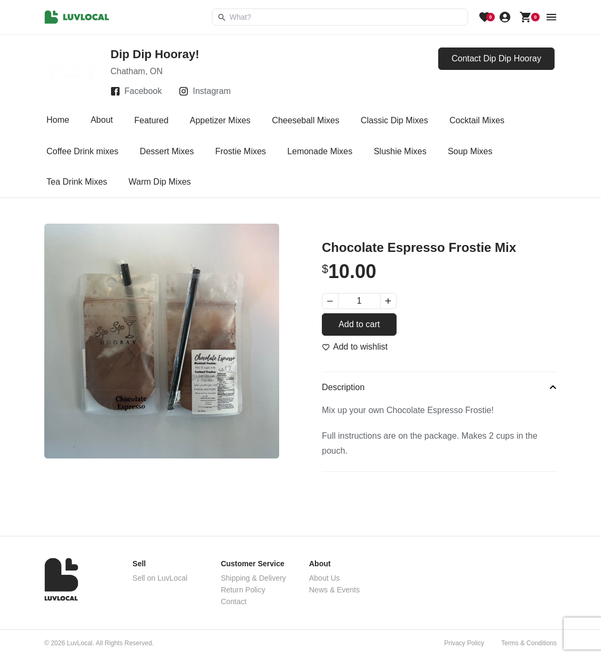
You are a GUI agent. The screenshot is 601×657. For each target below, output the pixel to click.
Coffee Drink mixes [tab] (82, 151)
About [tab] (102, 120)
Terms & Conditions (529, 643)
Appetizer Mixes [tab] (220, 120)
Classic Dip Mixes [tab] (394, 120)
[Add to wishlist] (355, 347)
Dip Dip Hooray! (154, 54)
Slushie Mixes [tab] (400, 151)
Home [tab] (57, 120)
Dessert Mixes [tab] (167, 151)
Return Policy (243, 589)
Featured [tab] (152, 120)
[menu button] (551, 17)
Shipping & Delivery (253, 578)
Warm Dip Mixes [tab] (160, 181)
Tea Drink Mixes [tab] (76, 181)
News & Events (334, 589)
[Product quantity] (359, 301)
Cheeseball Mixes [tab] (305, 120)
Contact (234, 601)
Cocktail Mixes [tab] (476, 120)
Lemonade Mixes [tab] (319, 151)
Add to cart (358, 324)
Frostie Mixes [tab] (240, 151)
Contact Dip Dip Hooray (496, 58)
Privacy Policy (464, 643)
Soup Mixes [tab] (470, 151)
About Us (324, 578)
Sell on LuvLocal (159, 578)
